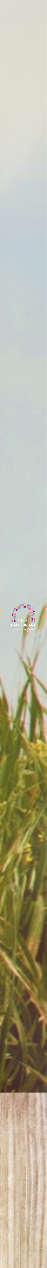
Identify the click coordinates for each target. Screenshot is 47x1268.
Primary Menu (43, 3)
